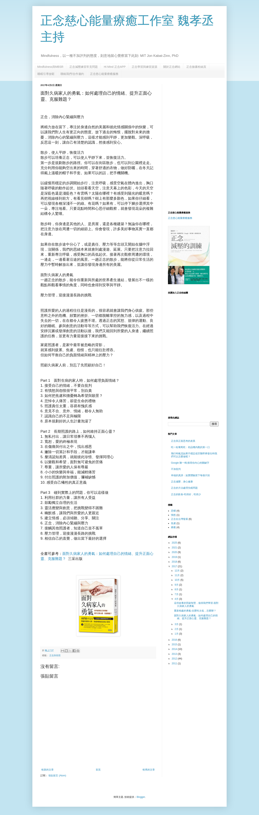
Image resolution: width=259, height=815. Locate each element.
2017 (175, 566)
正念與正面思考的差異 (183, 441)
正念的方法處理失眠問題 (184, 487)
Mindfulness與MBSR (50, 66)
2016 (175, 639)
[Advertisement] (202, 112)
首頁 (98, 769)
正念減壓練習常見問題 (83, 66)
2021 (175, 547)
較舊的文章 (149, 769)
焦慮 (173, 523)
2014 (175, 649)
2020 (175, 552)
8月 (177, 589)
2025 (175, 542)
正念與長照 (55, 655)
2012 (175, 658)
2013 (175, 654)
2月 (177, 629)
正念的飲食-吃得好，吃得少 (186, 494)
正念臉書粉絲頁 (196, 66)
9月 (177, 584)
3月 (177, 624)
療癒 (173, 527)
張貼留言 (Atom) (57, 775)
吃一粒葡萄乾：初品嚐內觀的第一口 (190, 447)
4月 (177, 599)
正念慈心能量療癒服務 (104, 73)
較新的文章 (47, 769)
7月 (177, 594)
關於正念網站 (171, 66)
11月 (177, 575)
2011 (175, 663)
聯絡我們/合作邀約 (72, 73)
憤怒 (173, 515)
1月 (177, 633)
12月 (177, 570)
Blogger (141, 797)
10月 (177, 580)
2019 (175, 557)
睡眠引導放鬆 (45, 73)
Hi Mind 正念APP (114, 66)
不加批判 (176, 469)
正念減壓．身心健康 (182, 481)
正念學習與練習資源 (144, 66)
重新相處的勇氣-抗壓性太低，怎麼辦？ (195, 610)
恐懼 (173, 510)
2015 (175, 644)
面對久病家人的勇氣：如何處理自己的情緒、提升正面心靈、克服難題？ (196, 617)
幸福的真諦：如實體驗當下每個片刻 (190, 475)
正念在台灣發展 (179, 519)
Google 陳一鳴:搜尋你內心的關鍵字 (190, 462)
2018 (175, 561)
